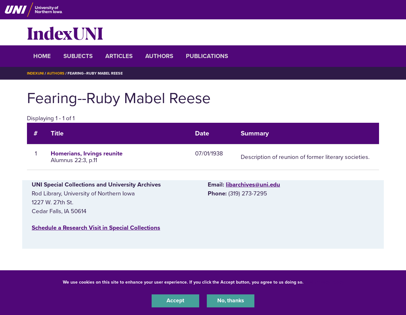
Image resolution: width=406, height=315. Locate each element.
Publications (207, 56)
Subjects (78, 56)
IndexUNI (65, 32)
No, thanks (230, 300)
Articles (119, 56)
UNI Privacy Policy (325, 281)
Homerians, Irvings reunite (86, 153)
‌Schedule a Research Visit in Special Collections (96, 227)
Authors (159, 56)
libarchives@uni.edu (253, 184)
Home (42, 56)
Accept (175, 300)
